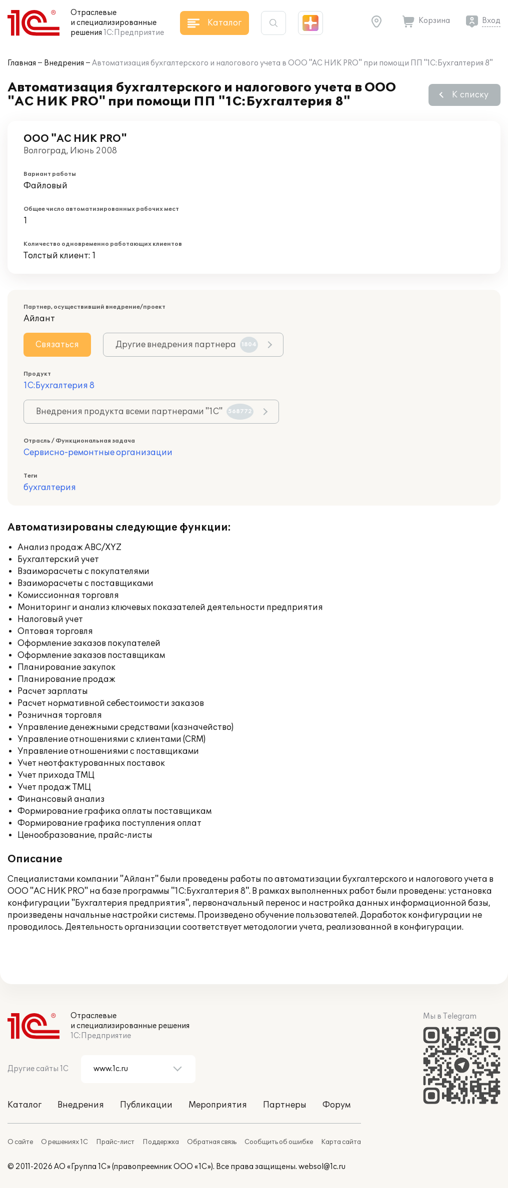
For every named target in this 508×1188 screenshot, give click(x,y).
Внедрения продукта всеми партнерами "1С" (145, 412)
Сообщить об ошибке (278, 1142)
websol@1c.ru (322, 1167)
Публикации (146, 1105)
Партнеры (284, 1105)
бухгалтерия (50, 488)
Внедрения (64, 63)
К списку (470, 95)
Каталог (25, 1105)
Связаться (57, 345)
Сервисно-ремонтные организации (98, 453)
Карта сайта (341, 1142)
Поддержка (160, 1142)
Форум (336, 1105)
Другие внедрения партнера (187, 345)
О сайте (20, 1142)
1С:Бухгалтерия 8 (59, 386)
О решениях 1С (64, 1142)
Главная (22, 63)
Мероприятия (217, 1105)
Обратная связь (211, 1142)
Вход (491, 20)
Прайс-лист (115, 1142)
